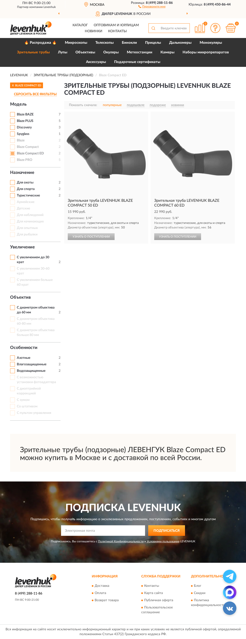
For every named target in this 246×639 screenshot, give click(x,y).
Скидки (199, 593)
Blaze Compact (28, 147)
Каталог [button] (80, 25)
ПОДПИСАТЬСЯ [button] (167, 530)
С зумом (23, 400)
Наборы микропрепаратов (206, 52)
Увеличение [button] (22, 247)
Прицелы (153, 42)
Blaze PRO (24, 160)
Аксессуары (96, 62)
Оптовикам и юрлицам (116, 25)
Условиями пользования (163, 541)
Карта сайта (153, 593)
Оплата (100, 593)
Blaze (21, 140)
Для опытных (27, 228)
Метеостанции (139, 52)
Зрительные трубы (33, 52)
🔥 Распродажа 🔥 (40, 42)
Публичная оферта (158, 600)
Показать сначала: (83, 105)
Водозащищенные (31, 371)
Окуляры (111, 52)
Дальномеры (180, 42)
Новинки (93, 31)
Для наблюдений (30, 215)
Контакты (117, 31)
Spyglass (23, 134)
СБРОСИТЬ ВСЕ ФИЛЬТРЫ (35, 94)
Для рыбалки (27, 234)
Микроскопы (76, 42)
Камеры (167, 52)
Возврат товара (107, 600)
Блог (197, 586)
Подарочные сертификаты (137, 62)
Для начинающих (30, 221)
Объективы (85, 52)
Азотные (23, 358)
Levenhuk (49, 7)
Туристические (28, 195)
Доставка (102, 586)
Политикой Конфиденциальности (121, 541)
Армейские (25, 202)
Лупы (62, 52)
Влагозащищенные (31, 364)
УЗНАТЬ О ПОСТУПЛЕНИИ (91, 236)
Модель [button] (18, 104)
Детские (23, 208)
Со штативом (27, 406)
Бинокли (129, 42)
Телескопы (104, 42)
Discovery (24, 127)
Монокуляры (211, 42)
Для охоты (25, 182)
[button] (152, 6)
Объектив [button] (20, 297)
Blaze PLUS (25, 121)
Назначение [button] (22, 173)
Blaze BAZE (25, 114)
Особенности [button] (23, 348)
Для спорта (26, 189)
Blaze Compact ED (30, 153)
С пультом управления (34, 413)
